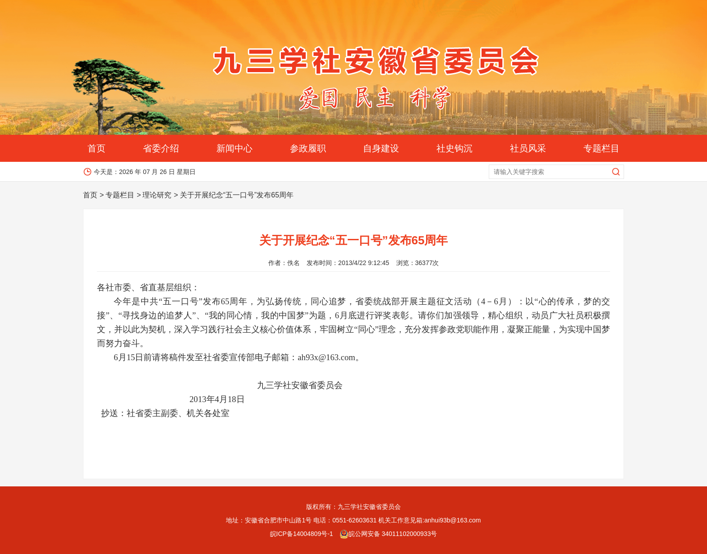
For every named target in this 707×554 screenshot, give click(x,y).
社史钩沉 (454, 148)
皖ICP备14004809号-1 (301, 533)
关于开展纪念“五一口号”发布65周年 (237, 195)
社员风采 (528, 148)
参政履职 (308, 148)
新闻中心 (234, 148)
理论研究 (156, 195)
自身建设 (381, 148)
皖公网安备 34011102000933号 (388, 533)
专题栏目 (601, 148)
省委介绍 (161, 148)
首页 (96, 148)
